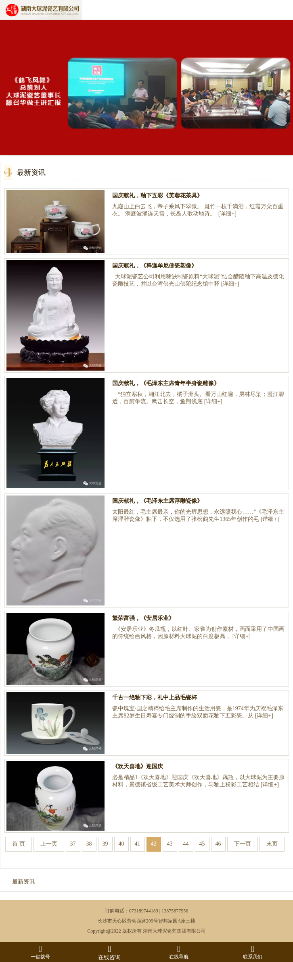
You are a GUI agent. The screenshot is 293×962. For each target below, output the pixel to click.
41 (137, 844)
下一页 (242, 844)
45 (202, 844)
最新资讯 (23, 882)
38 (89, 844)
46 (218, 844)
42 (154, 844)
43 (170, 844)
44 (186, 844)
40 (121, 844)
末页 (272, 844)
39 (105, 844)
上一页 (48, 844)
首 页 (18, 844)
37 (73, 844)
